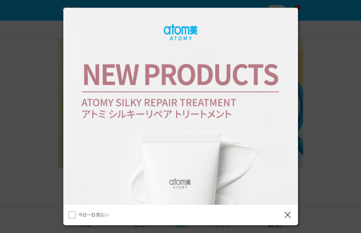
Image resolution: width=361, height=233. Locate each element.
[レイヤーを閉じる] (287, 215)
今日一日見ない (93, 214)
